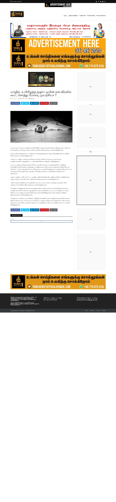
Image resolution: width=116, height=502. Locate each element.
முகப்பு (65, 15)
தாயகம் (32, 98)
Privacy (98, 310)
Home (86, 310)
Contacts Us (82, 15)
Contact (104, 310)
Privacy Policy (91, 15)
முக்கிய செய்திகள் (72, 15)
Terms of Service (101, 15)
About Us (92, 310)
